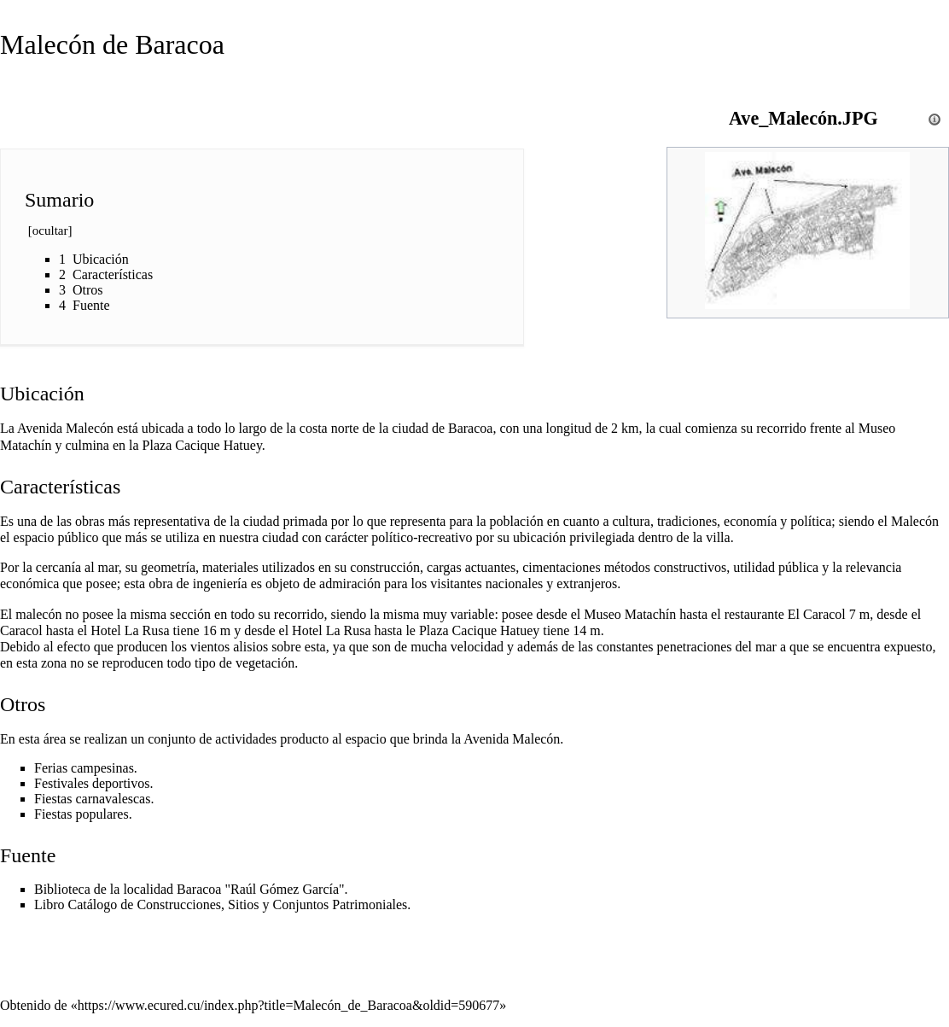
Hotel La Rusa (129, 630)
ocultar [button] (50, 230)
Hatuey (243, 445)
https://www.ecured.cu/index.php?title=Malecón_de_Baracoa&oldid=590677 (289, 1005)
